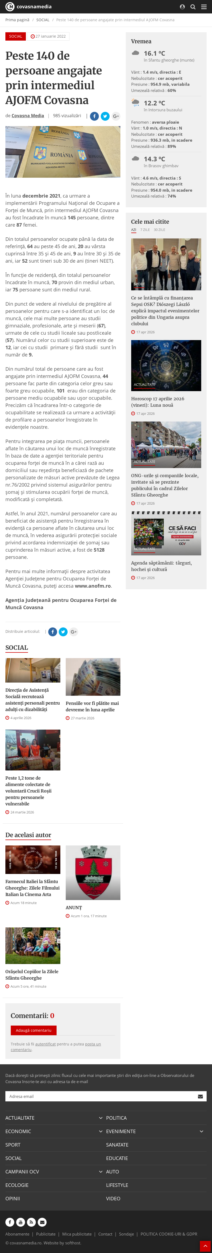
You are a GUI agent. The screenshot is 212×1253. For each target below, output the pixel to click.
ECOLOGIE (17, 1185)
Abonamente (17, 1234)
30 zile (159, 229)
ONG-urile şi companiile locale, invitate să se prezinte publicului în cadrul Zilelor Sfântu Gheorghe (165, 485)
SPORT (139, 283)
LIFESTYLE (117, 1185)
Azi (133, 229)
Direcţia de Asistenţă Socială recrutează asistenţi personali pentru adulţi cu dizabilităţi (32, 699)
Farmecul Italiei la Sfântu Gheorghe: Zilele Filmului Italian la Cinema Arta (32, 888)
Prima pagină (17, 19)
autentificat (45, 1044)
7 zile (145, 229)
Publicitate (45, 1234)
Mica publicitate (77, 1234)
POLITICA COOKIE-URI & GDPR (169, 1234)
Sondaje (126, 1234)
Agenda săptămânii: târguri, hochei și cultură (161, 566)
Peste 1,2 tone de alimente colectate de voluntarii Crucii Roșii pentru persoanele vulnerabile (28, 790)
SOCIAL (42, 19)
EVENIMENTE (121, 1131)
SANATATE (117, 1144)
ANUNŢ (74, 907)
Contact (105, 1234)
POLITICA (116, 1118)
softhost (72, 1242)
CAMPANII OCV (22, 1171)
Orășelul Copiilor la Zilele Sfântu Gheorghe (31, 975)
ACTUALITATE (144, 384)
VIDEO (113, 1198)
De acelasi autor (28, 835)
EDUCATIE (117, 1158)
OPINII (12, 1198)
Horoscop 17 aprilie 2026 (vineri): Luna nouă (158, 402)
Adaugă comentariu (33, 1030)
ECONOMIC (18, 1131)
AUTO (112, 1171)
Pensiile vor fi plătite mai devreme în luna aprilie (92, 706)
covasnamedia (28, 6)
